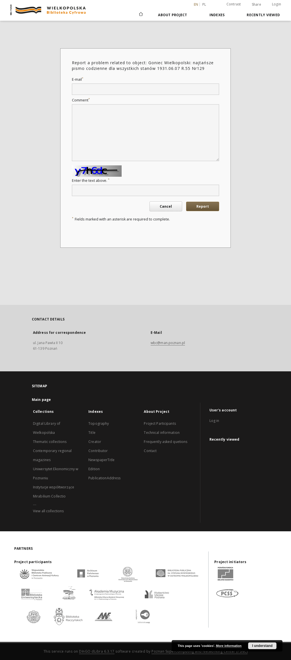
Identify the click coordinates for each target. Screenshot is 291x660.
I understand (262, 646)
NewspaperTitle (101, 459)
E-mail (77, 79)
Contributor (98, 450)
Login (276, 4)
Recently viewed (263, 15)
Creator (94, 441)
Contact (150, 450)
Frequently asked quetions (165, 441)
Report (202, 206)
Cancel (166, 206)
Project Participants (160, 423)
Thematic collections (49, 441)
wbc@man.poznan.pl (168, 342)
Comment (81, 100)
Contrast (233, 4)
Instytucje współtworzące (53, 487)
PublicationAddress (104, 478)
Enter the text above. (90, 180)
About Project (172, 15)
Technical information (162, 432)
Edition (94, 469)
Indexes (217, 15)
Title (91, 432)
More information (229, 645)
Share (256, 4)
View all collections (48, 511)
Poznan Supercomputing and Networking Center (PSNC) (199, 651)
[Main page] (140, 15)
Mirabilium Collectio (49, 496)
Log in (214, 420)
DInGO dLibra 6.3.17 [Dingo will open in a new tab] (97, 651)
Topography (98, 423)
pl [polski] (204, 4)
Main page (41, 399)
